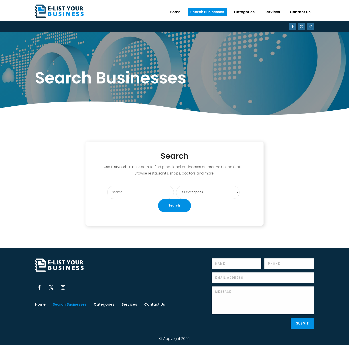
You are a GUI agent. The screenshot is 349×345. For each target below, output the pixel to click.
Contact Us (300, 11)
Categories (244, 11)
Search (174, 205)
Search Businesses (207, 11)
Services (272, 11)
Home (175, 11)
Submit (302, 323)
